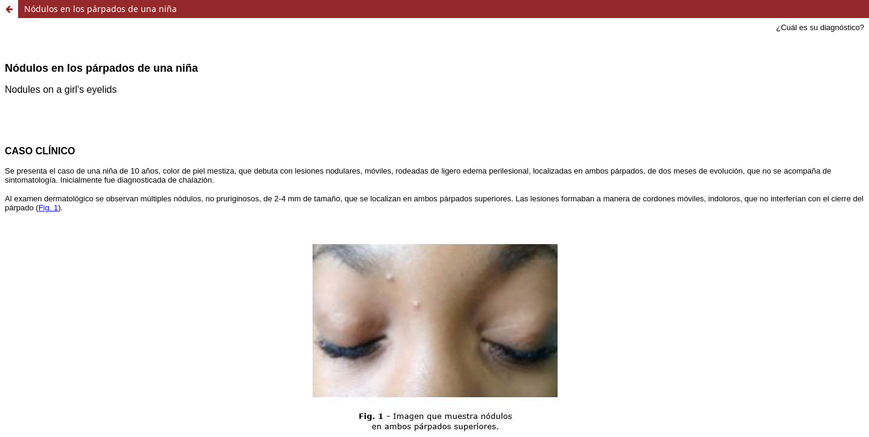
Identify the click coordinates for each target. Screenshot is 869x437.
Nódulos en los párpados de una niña (100, 8)
